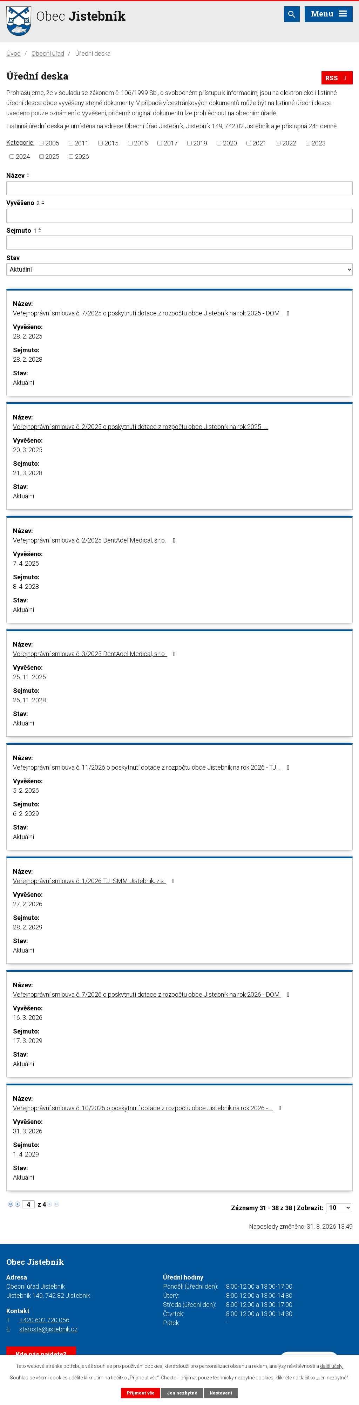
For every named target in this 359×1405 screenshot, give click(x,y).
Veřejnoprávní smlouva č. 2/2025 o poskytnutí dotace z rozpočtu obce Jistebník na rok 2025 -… (140, 426)
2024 (23, 156)
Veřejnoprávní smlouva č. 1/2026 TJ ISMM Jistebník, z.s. (95, 881)
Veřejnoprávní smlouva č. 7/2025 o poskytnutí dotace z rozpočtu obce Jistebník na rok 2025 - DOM (152, 313)
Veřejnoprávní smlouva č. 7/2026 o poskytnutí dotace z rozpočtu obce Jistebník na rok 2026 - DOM (152, 994)
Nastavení (221, 1393)
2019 (200, 143)
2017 (171, 143)
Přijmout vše (141, 1393)
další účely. (331, 1366)
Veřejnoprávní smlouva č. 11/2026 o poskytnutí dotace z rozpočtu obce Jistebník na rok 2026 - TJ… (152, 767)
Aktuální (23, 382)
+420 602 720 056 (44, 1320)
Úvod (13, 53)
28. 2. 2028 (27, 359)
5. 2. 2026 (26, 790)
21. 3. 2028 (27, 473)
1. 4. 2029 (26, 1154)
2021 (259, 143)
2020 (230, 143)
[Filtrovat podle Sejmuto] (179, 243)
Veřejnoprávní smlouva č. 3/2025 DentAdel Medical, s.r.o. (95, 653)
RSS (337, 78)
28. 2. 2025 (27, 336)
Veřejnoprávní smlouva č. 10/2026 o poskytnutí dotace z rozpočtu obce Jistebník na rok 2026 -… (148, 1108)
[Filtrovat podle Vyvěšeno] (179, 216)
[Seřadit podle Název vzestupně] (28, 173)
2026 (82, 156)
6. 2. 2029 (26, 813)
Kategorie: (20, 142)
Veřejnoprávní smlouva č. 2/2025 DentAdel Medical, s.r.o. (95, 540)
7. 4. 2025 (26, 563)
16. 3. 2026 (27, 1017)
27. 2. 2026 (27, 904)
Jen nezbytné (182, 1393)
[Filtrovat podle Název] (179, 188)
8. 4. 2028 (26, 586)
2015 (111, 143)
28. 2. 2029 (27, 927)
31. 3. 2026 (27, 1131)
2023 (319, 143)
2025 (52, 156)
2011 (82, 143)
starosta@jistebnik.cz (48, 1329)
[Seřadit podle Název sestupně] (28, 176)
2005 (52, 143)
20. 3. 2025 (27, 449)
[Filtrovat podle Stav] (179, 269)
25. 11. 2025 (29, 677)
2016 (141, 143)
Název (15, 175)
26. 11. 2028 (29, 700)
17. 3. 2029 (27, 1040)
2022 (289, 143)
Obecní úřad (48, 53)
